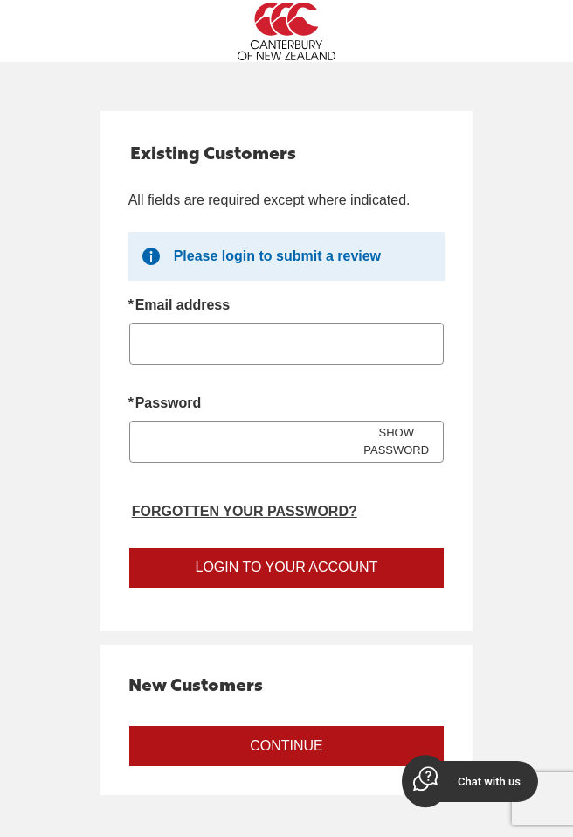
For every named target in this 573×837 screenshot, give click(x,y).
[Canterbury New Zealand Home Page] (286, 31)
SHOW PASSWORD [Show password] (396, 441)
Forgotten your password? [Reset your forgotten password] (244, 511)
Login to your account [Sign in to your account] (287, 567)
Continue (286, 745)
